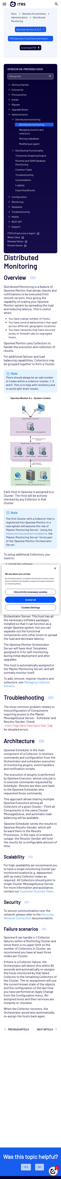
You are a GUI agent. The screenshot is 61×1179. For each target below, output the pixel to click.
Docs (14, 13)
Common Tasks (23, 169)
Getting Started (20, 84)
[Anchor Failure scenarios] (44, 929)
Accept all (30, 599)
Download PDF (30, 47)
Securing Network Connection (29, 916)
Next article (45, 1029)
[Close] (55, 568)
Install (15, 99)
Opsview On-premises (34, 13)
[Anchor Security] (26, 902)
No (39, 1167)
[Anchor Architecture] (41, 740)
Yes (26, 1167)
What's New (13, 237)
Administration (20, 114)
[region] (30, 589)
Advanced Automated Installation (26, 533)
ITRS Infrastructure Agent (21, 233)
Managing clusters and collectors (31, 131)
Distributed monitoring (27, 119)
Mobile (15, 216)
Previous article (18, 1029)
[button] (53, 1171)
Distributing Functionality (29, 150)
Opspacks (17, 206)
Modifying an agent (29, 143)
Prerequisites (19, 94)
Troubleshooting (24, 174)
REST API (17, 221)
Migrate (16, 104)
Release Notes (15, 241)
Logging (19, 185)
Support (16, 226)
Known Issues (15, 245)
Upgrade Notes (20, 109)
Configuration (19, 196)
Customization (23, 179)
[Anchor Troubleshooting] (51, 697)
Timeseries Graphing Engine (30, 155)
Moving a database (29, 138)
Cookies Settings (30, 607)
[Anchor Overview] (33, 277)
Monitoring (17, 201)
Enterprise (17, 89)
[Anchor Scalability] (30, 857)
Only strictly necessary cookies (30, 591)
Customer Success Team (36, 891)
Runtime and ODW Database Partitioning (30, 162)
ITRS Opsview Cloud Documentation (28, 38)
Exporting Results (25, 190)
